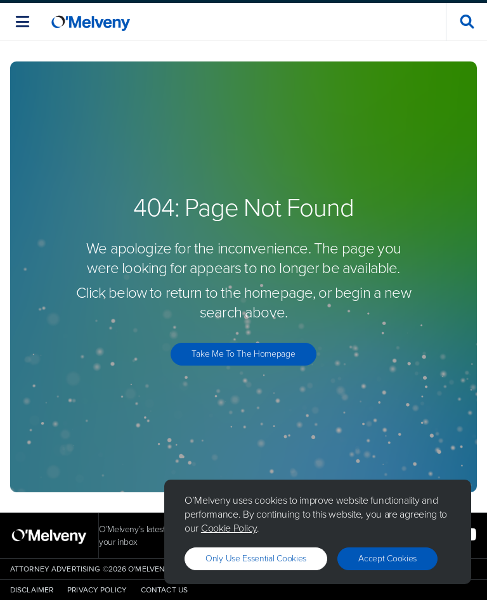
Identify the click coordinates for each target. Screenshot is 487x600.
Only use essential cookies (255, 558)
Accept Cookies (387, 558)
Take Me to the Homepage (243, 354)
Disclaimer (31, 590)
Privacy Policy (97, 590)
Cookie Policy (229, 528)
